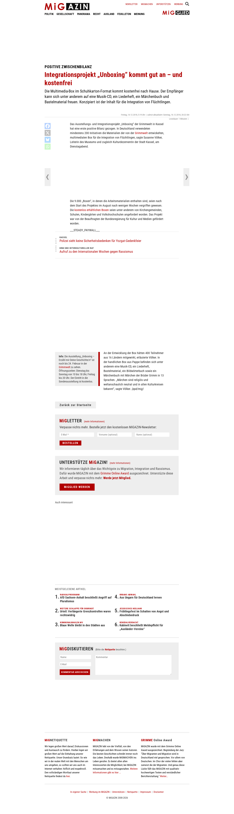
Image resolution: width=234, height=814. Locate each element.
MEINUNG (139, 14)
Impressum (145, 792)
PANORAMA (83, 14)
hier (68, 776)
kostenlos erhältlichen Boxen (91, 210)
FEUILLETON (124, 14)
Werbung (178, 4)
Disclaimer (159, 792)
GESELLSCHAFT (65, 14)
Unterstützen (163, 4)
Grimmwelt (141, 133)
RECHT (97, 14)
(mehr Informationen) (94, 421)
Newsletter (131, 4)
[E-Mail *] (77, 434)
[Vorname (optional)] (114, 434)
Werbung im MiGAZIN (99, 792)
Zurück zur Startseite (75, 405)
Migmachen (147, 4)
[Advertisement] (117, 40)
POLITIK (49, 14)
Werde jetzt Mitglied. (117, 478)
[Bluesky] (48, 140)
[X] (48, 133)
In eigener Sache (78, 792)
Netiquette (110, 649)
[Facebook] (48, 126)
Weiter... (164, 776)
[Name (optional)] (152, 434)
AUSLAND (109, 14)
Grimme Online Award (114, 473)
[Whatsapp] (48, 147)
